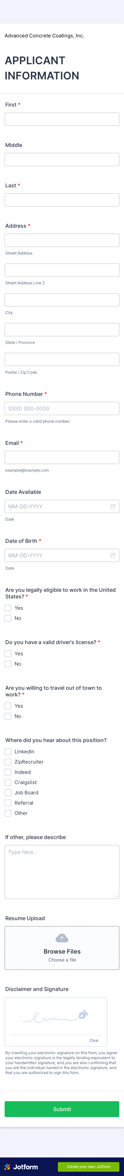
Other (21, 813)
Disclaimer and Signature (36, 989)
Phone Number (26, 394)
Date (9, 519)
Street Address (18, 253)
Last (12, 185)
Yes (19, 608)
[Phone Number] (62, 408)
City (9, 312)
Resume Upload (25, 918)
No (18, 618)
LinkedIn (24, 751)
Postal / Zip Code (21, 372)
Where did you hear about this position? (55, 740)
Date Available (23, 492)
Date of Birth (23, 541)
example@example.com (27, 470)
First (13, 104)
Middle (13, 145)
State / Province (20, 342)
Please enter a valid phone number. (37, 421)
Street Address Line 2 (25, 282)
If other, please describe (35, 837)
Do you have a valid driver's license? (52, 642)
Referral (24, 803)
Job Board (26, 792)
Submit (62, 1109)
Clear (94, 1040)
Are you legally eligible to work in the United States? (60, 593)
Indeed (23, 772)
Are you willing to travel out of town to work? (53, 691)
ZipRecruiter (29, 762)
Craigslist (26, 782)
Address (17, 225)
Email (14, 443)
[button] (112, 506)
